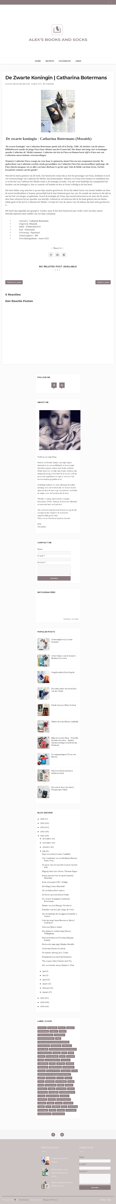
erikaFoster (68, 1067)
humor (68, 1078)
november (47, 843)
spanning (73, 1107)
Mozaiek (33, 224)
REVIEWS (50, 61)
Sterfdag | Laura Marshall (53, 886)
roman (59, 1103)
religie (50, 1103)
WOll (71, 1053)
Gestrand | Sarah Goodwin (53, 948)
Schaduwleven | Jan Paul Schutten (56, 957)
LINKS (78, 61)
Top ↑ (110, 1200)
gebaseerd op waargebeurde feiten (54, 1074)
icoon (40, 1081)
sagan (41, 1107)
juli (44, 851)
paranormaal (52, 1096)
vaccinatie (70, 1110)
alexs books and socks (21, 84)
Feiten (62, 1031)
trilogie (61, 1110)
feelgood (66, 1071)
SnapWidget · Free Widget (71, 619)
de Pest (60, 1064)
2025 (42, 823)
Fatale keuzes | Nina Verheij (63, 705)
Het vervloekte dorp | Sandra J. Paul (58, 965)
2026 (42, 819)
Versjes (56, 1053)
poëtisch (42, 1099)
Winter (41, 1056)
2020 (42, 1002)
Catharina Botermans (38, 221)
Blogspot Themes (50, 1200)
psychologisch (63, 1099)
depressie (42, 1067)
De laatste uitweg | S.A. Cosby (55, 952)
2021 (42, 998)
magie (51, 1089)
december (47, 838)
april (44, 979)
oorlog (41, 1096)
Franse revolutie (45, 1035)
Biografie (52, 1028)
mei (44, 975)
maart (45, 984)
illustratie (50, 1081)
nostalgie (53, 1092)
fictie (74, 1071)
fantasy (41, 1071)
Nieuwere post (14, 282)
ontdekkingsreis (67, 1092)
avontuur (65, 1060)
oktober (46, 847)
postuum (64, 1096)
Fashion (54, 1031)
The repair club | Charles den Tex (57, 961)
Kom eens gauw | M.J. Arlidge (55, 882)
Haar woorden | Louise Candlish (56, 854)
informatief (61, 1081)
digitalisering (55, 1067)
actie (62, 1056)
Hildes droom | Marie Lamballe (64, 721)
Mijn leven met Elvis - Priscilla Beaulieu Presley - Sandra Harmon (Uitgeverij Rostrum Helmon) (64, 741)
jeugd (70, 1081)
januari (45, 992)
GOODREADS (65, 61)
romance (68, 1103)
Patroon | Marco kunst (52, 927)
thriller (52, 1110)
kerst (40, 1085)
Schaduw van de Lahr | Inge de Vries (58, 909)
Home (102, 1200)
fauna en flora (53, 1071)
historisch (51, 1078)
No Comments (48, 84)
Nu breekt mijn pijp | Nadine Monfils (58, 944)
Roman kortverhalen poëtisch (63, 1049)
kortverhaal (50, 1085)
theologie (42, 1110)
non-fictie (42, 1092)
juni (44, 971)
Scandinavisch (44, 1053)
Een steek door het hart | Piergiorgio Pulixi (62, 788)
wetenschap (58, 1114)
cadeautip (42, 1064)
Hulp (58, 1038)
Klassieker (55, 1046)
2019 (42, 1006)
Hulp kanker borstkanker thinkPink (53, 1042)
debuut (70, 1064)
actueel (70, 1056)
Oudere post (103, 282)
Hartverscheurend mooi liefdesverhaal (62, 772)
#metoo (42, 1028)
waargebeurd (44, 1114)
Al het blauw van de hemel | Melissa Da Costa (63, 657)
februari (46, 988)
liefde (60, 1085)
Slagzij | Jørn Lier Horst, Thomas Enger (60, 871)
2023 (42, 831)
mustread (61, 1089)
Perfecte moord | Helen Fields (55, 895)
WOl (64, 1053)
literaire (69, 1085)
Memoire (67, 1046)
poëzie (52, 1099)
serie (64, 1107)
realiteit (41, 1103)
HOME (38, 61)
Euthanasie (43, 1031)
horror (60, 1078)
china (52, 1064)
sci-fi (48, 1107)
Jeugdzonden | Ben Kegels (62, 672)
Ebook (62, 1028)
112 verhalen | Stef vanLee (53, 890)
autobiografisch (52, 1060)
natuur (71, 1089)
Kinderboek (43, 1046)
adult (40, 1060)
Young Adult (52, 1056)
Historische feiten (45, 1038)
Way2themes (24, 1200)
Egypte (70, 1028)
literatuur (42, 1089)
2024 (42, 827)
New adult (42, 1049)
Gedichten (59, 1035)
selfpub (56, 1107)
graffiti (41, 1078)
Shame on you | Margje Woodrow (57, 905)
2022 (42, 836)
